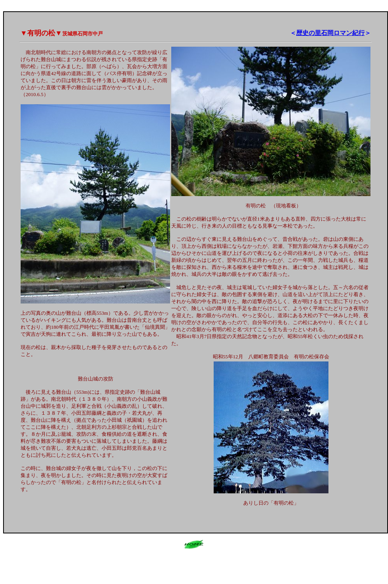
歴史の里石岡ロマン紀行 (330, 33)
